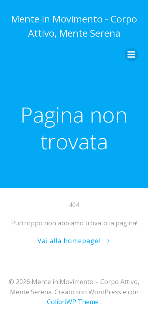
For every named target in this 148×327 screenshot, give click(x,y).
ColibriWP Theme (73, 301)
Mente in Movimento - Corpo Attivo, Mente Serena (74, 25)
